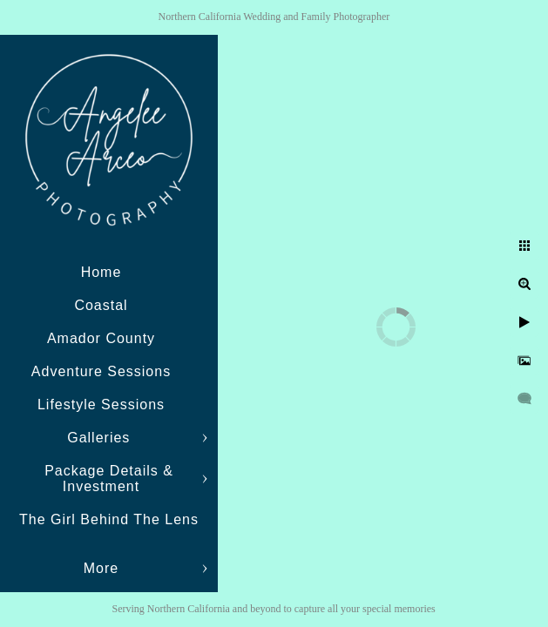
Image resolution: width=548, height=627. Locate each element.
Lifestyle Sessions (101, 404)
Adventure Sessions (101, 371)
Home (101, 272)
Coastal (100, 305)
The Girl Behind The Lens (109, 519)
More (101, 568)
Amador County (101, 338)
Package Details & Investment (108, 478)
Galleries (101, 437)
